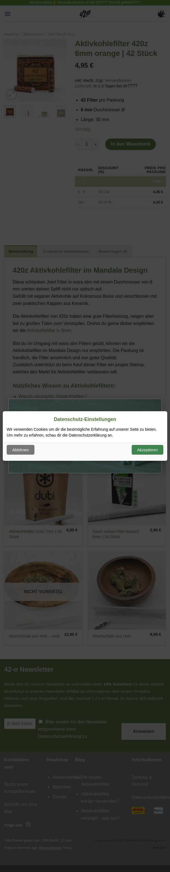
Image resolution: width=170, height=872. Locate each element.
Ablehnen (20, 450)
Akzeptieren (147, 450)
